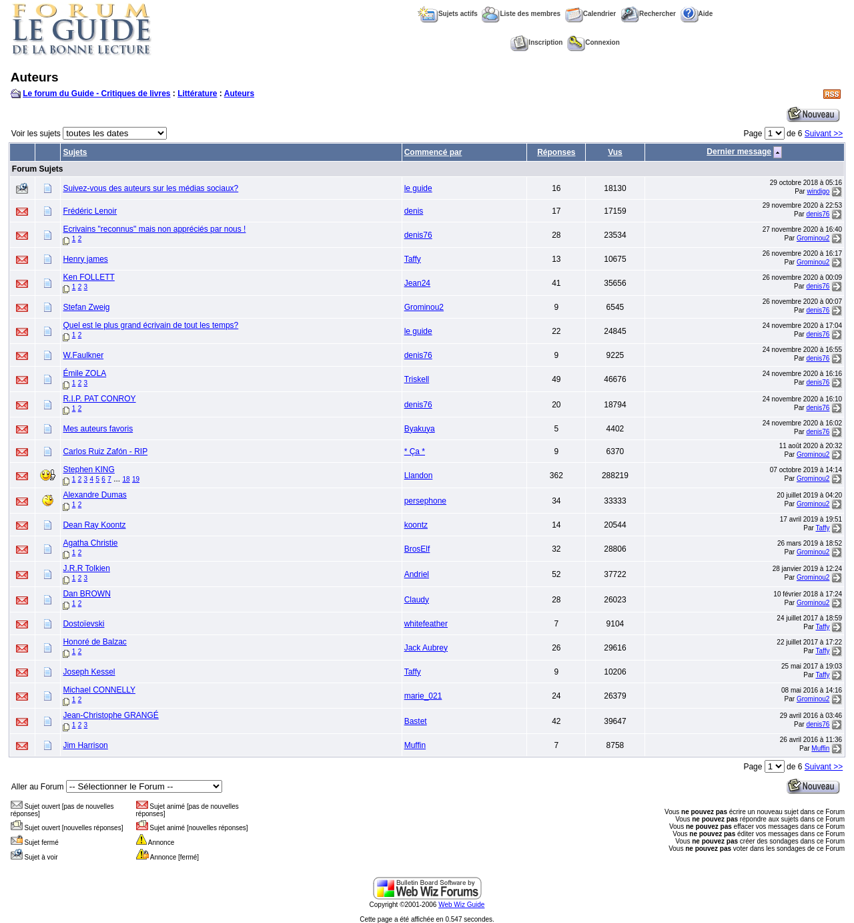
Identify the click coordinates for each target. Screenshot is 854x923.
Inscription (536, 42)
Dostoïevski (83, 623)
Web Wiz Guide (461, 904)
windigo (818, 191)
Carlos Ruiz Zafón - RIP (105, 451)
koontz (416, 525)
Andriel (416, 574)
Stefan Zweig (86, 307)
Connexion (593, 42)
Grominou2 (813, 238)
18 (125, 479)
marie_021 (423, 696)
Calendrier (590, 13)
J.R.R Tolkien (86, 568)
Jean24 (417, 283)
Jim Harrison (85, 745)
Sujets (75, 152)
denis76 (817, 214)
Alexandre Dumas (94, 495)
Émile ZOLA (84, 373)
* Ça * (414, 451)
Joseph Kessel (89, 672)
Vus (615, 152)
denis (414, 211)
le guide (418, 188)
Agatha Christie (90, 543)
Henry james (85, 259)
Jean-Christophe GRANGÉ (110, 715)
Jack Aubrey (426, 648)
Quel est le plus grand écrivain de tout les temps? (150, 325)
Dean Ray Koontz (94, 525)
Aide (697, 13)
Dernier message (739, 151)
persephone (425, 501)
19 (135, 479)
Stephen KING (88, 469)
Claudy (416, 599)
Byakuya (419, 428)
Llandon (418, 475)
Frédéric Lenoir (90, 211)
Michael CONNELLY (99, 690)
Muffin (415, 745)
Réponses (556, 152)
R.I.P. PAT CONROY (99, 398)
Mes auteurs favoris (98, 428)
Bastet (415, 721)
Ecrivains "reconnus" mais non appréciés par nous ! (154, 229)
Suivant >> (824, 133)
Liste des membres (521, 13)
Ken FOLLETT (88, 277)
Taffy (412, 259)
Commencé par (433, 152)
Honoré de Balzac (94, 642)
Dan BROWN (86, 593)
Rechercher (648, 13)
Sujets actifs (448, 13)
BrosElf (417, 549)
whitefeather (426, 623)
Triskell (417, 379)
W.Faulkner (83, 355)
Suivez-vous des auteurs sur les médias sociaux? (150, 188)
